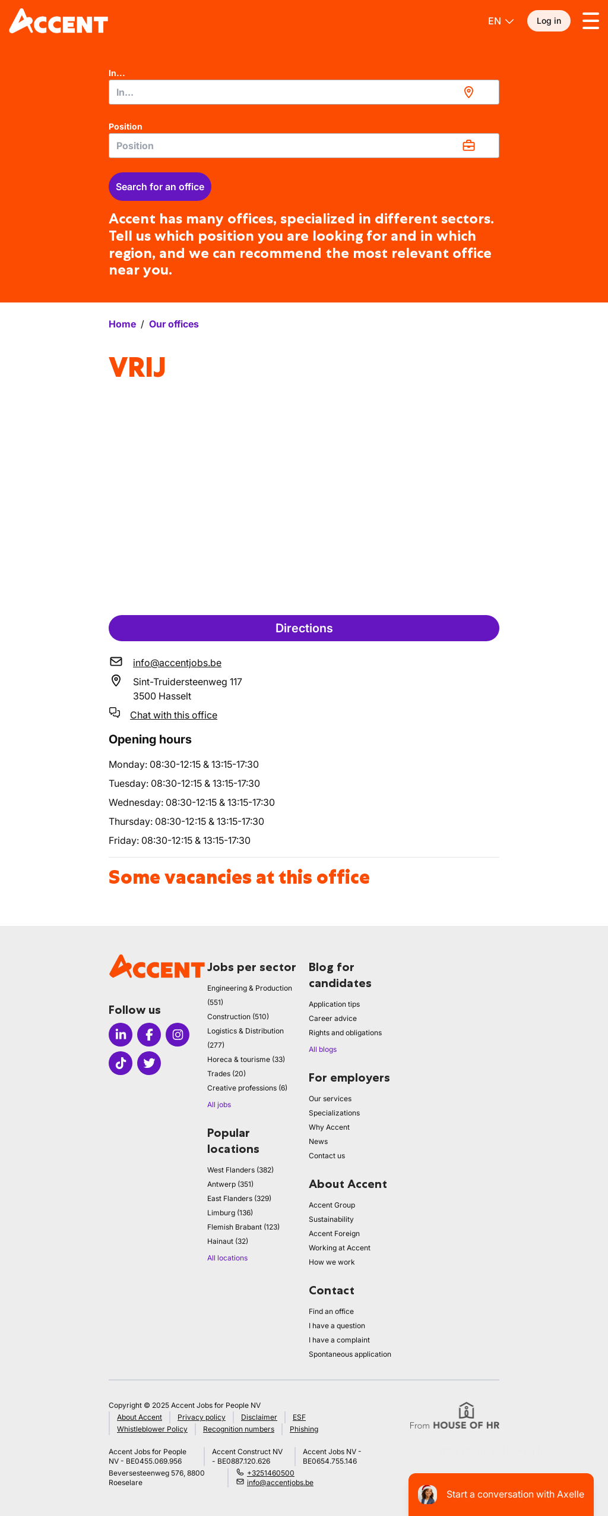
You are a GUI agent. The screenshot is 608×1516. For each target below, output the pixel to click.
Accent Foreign (334, 1233)
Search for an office (160, 187)
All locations (227, 1257)
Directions (304, 628)
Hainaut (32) (227, 1241)
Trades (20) (226, 1073)
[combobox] (304, 92)
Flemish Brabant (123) (243, 1226)
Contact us (327, 1155)
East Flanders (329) (239, 1198)
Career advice (333, 1018)
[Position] (304, 145)
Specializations (334, 1112)
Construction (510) (238, 1016)
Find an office (331, 1311)
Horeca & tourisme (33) (246, 1059)
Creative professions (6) (247, 1087)
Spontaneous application (350, 1354)
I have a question (337, 1325)
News (318, 1141)
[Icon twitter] (149, 1063)
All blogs (323, 1049)
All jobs (219, 1104)
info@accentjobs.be (177, 663)
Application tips (334, 1004)
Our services (330, 1098)
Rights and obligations (345, 1032)
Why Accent (329, 1127)
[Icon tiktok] (120, 1063)
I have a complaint (339, 1339)
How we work (332, 1261)
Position (125, 126)
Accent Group (332, 1204)
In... (117, 73)
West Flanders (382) (240, 1169)
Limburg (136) (230, 1212)
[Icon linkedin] (120, 1035)
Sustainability (331, 1219)
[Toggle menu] (590, 21)
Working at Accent (339, 1247)
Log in (549, 20)
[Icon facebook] (149, 1035)
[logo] (58, 21)
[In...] (304, 92)
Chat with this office (173, 715)
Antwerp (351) (230, 1184)
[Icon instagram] (177, 1035)
